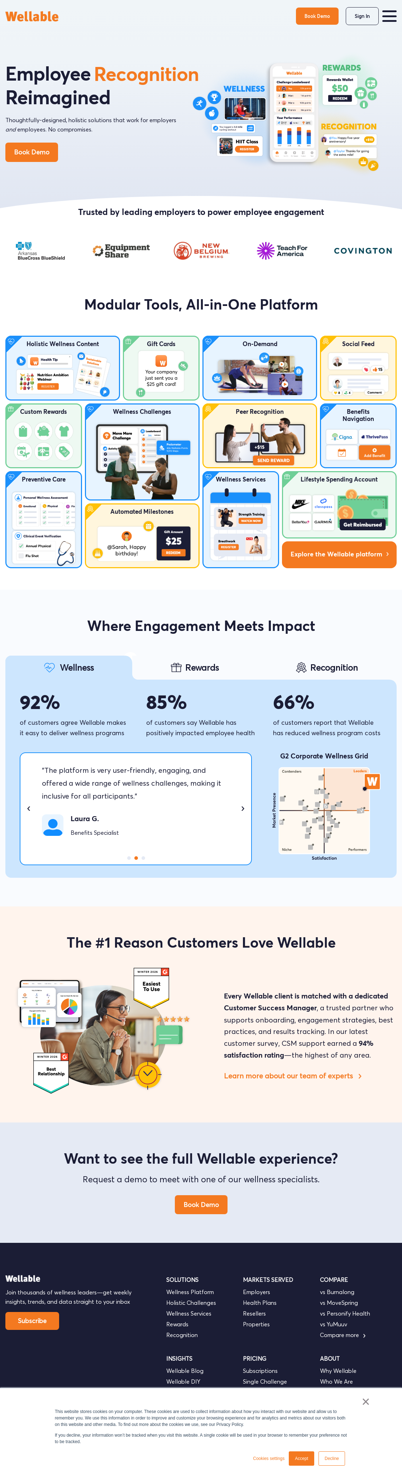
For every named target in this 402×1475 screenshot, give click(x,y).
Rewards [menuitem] (177, 1324)
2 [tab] (136, 858)
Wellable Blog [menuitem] (185, 1370)
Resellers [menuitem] (254, 1313)
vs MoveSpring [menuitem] (339, 1302)
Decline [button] (332, 1458)
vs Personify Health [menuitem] (345, 1313)
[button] (389, 16)
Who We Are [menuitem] (336, 1381)
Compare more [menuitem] (342, 1334)
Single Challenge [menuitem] (265, 1381)
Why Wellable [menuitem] (338, 1370)
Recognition (146, 75)
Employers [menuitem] (256, 1292)
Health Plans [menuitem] (260, 1302)
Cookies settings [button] (268, 1458)
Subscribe (32, 1321)
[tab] (68, 668)
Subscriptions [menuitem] (260, 1370)
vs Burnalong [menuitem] (337, 1292)
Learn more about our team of (292, 1075)
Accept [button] (301, 1458)
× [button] (366, 1401)
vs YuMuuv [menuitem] (333, 1324)
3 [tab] (143, 858)
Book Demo (317, 16)
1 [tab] (129, 858)
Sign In (362, 16)
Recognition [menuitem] (182, 1334)
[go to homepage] (32, 16)
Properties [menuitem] (256, 1324)
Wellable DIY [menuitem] (183, 1381)
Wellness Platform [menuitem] (190, 1292)
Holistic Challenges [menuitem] (191, 1302)
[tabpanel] (40, 251)
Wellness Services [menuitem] (188, 1313)
